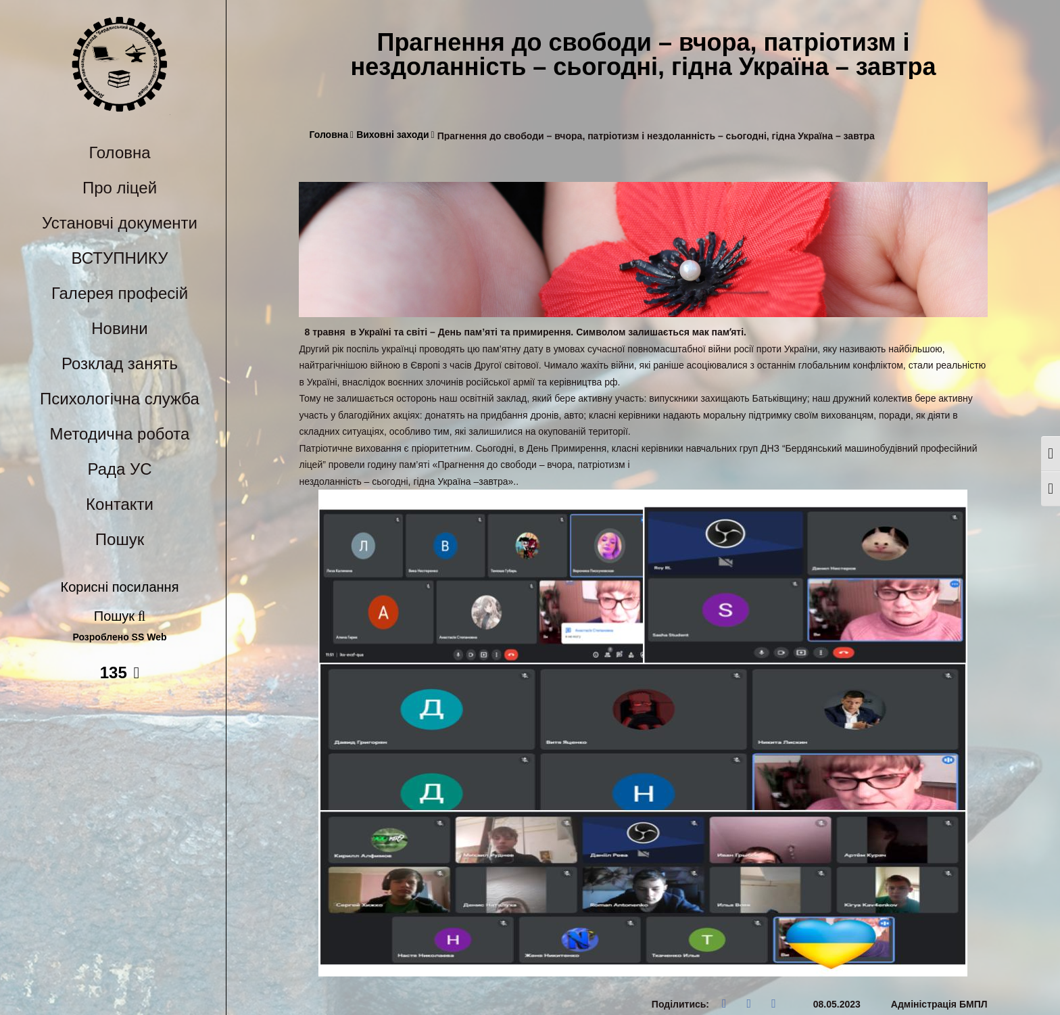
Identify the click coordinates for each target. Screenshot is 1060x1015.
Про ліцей (119, 188)
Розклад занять (120, 363)
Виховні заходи (395, 135)
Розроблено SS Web (120, 637)
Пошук (119, 539)
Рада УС (119, 469)
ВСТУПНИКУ (120, 258)
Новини (119, 328)
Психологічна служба (119, 399)
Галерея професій (119, 293)
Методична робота (120, 434)
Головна (119, 152)
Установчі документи (119, 223)
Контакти (119, 504)
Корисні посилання (120, 587)
